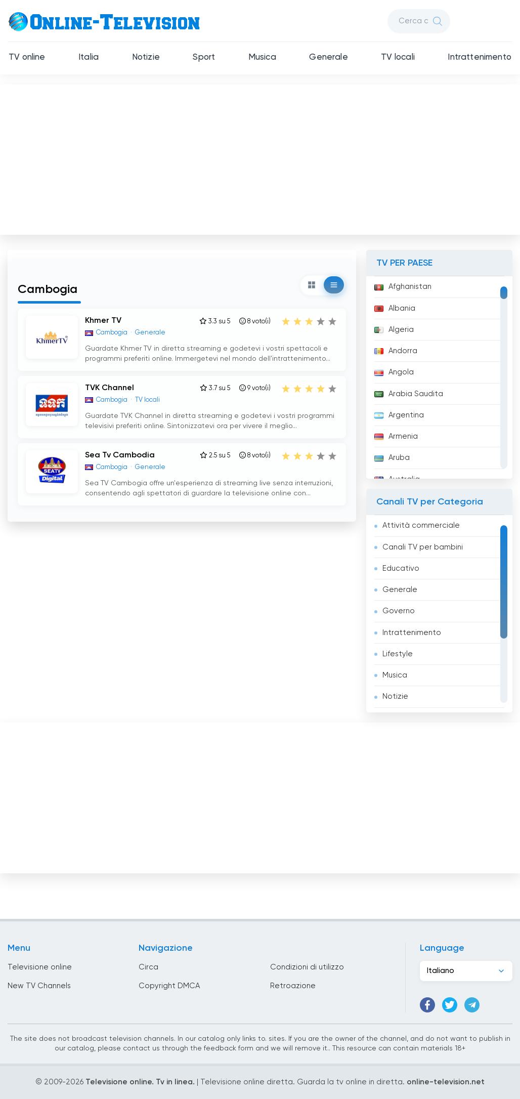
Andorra (395, 351)
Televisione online (40, 967)
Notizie (146, 57)
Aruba (392, 457)
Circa (148, 967)
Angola (394, 372)
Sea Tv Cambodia (120, 455)
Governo (398, 611)
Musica (262, 57)
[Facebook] (427, 1004)
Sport (204, 57)
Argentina (399, 415)
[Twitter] (449, 1004)
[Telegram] (472, 1004)
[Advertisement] (260, 157)
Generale (328, 57)
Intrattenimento (479, 57)
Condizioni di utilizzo (307, 967)
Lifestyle (397, 654)
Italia (88, 57)
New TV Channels (39, 986)
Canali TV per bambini (422, 547)
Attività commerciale (421, 525)
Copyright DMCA (169, 986)
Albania (394, 308)
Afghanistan (402, 286)
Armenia (396, 436)
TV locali (398, 57)
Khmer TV (103, 321)
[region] (439, 377)
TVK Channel (109, 388)
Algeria (394, 329)
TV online (27, 57)
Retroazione (293, 986)
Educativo (400, 568)
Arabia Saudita (408, 394)
